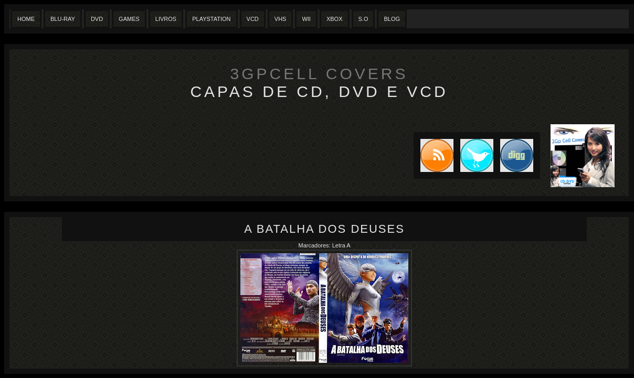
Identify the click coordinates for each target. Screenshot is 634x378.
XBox (334, 19)
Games (129, 19)
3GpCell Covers (319, 73)
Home (26, 19)
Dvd (97, 19)
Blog (392, 19)
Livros (165, 19)
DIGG (516, 155)
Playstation (211, 19)
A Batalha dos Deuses (324, 228)
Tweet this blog (473, 155)
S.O (363, 19)
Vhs (280, 19)
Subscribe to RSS (433, 155)
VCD (253, 19)
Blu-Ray (62, 19)
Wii (306, 19)
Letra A (341, 245)
